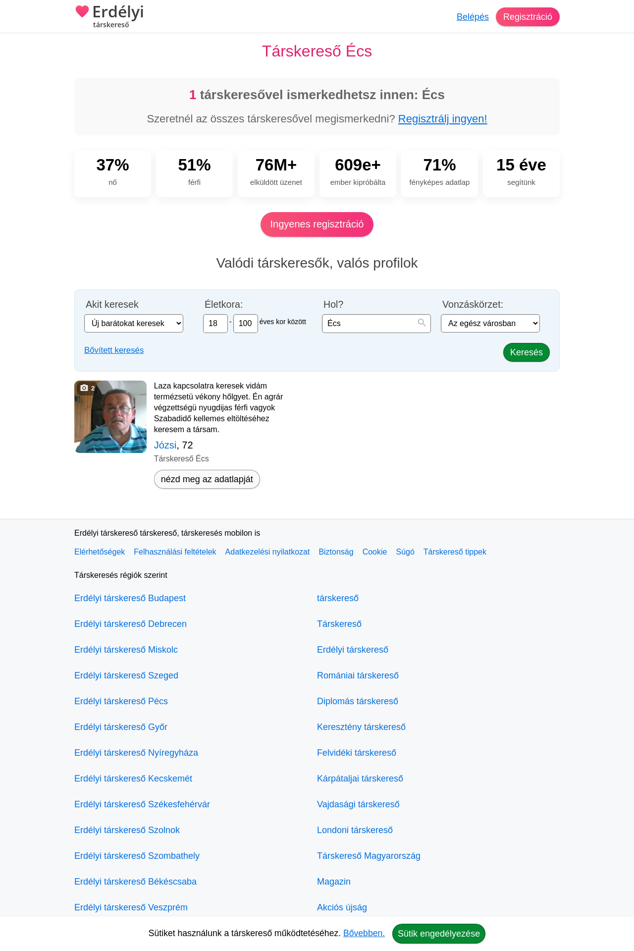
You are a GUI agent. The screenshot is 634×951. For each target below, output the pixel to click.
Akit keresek (112, 304)
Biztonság (335, 552)
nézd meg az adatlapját (207, 479)
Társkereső (339, 624)
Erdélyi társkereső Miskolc (126, 650)
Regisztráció (527, 17)
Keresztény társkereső (361, 727)
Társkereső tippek (454, 552)
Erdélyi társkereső (352, 650)
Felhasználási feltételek (175, 552)
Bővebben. (364, 933)
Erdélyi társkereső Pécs (121, 701)
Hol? (333, 304)
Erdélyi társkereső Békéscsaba (135, 882)
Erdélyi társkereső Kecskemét (133, 778)
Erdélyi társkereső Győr (120, 727)
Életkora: (224, 304)
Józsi (165, 445)
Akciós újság (342, 907)
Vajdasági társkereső (358, 804)
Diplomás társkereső (357, 701)
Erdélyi (109, 17)
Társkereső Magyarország (369, 856)
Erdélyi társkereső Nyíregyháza (136, 753)
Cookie (375, 552)
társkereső (338, 598)
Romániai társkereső (358, 675)
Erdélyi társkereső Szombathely (137, 856)
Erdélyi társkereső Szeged (126, 675)
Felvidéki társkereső (356, 753)
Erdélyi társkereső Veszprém (131, 907)
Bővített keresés (114, 350)
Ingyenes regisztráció (317, 224)
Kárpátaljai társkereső (360, 778)
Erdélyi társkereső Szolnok (127, 830)
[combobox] (376, 323)
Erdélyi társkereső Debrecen (130, 624)
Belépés (473, 17)
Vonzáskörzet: (472, 304)
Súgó (405, 552)
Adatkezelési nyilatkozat (267, 552)
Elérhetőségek (99, 552)
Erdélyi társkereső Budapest (130, 598)
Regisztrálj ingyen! (442, 118)
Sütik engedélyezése (439, 934)
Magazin (334, 882)
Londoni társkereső (355, 830)
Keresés (526, 352)
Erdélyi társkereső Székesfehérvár (142, 804)
